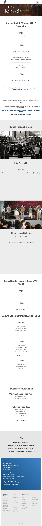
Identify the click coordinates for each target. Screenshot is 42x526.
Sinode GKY (15, 509)
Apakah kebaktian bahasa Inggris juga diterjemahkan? (21, 445)
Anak (23, 497)
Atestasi (33, 501)
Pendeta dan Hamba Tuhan (16, 507)
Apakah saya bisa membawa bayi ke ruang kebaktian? (21, 448)
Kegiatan (5, 508)
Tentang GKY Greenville (15, 503)
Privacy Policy (16, 511)
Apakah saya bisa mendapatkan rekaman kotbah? (21, 451)
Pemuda (24, 501)
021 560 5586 (6, 470)
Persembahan (34, 497)
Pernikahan (34, 503)
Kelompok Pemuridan (5, 506)
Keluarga (24, 503)
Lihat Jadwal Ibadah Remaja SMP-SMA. (21, 114)
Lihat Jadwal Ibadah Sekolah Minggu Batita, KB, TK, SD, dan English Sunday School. (21, 110)
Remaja (23, 499)
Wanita (23, 505)
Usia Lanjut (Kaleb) (24, 508)
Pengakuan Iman (15, 498)
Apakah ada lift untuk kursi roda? (21, 442)
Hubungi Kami (6, 510)
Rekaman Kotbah (5, 503)
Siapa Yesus (15, 501)
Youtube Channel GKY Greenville (20, 89)
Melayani (33, 505)
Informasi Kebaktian (5, 499)
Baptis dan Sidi (34, 499)
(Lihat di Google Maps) (21, 420)
